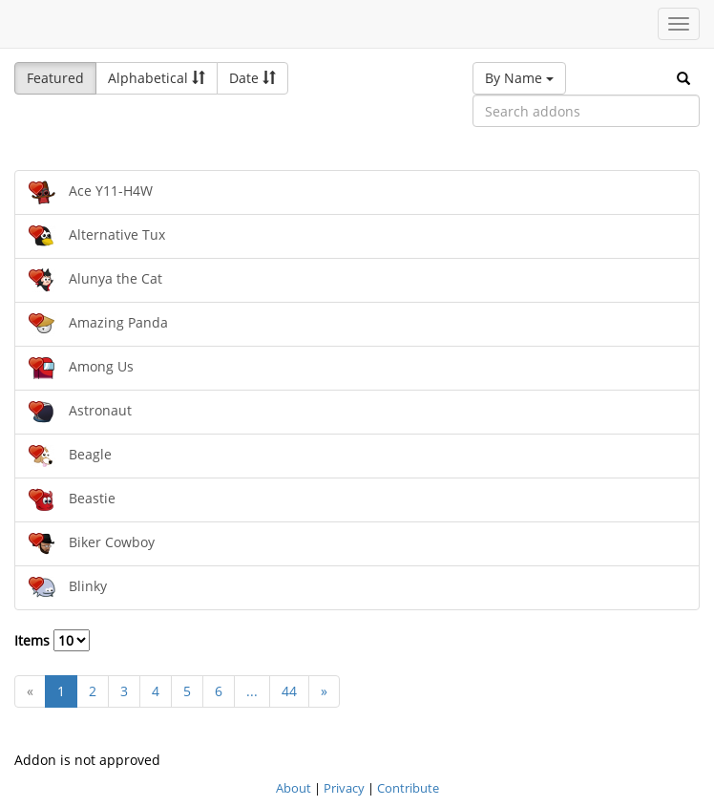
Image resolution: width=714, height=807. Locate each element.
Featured (55, 78)
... (252, 691)
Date (252, 78)
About (293, 787)
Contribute (408, 787)
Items (52, 640)
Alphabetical (156, 78)
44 (289, 691)
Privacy (344, 787)
